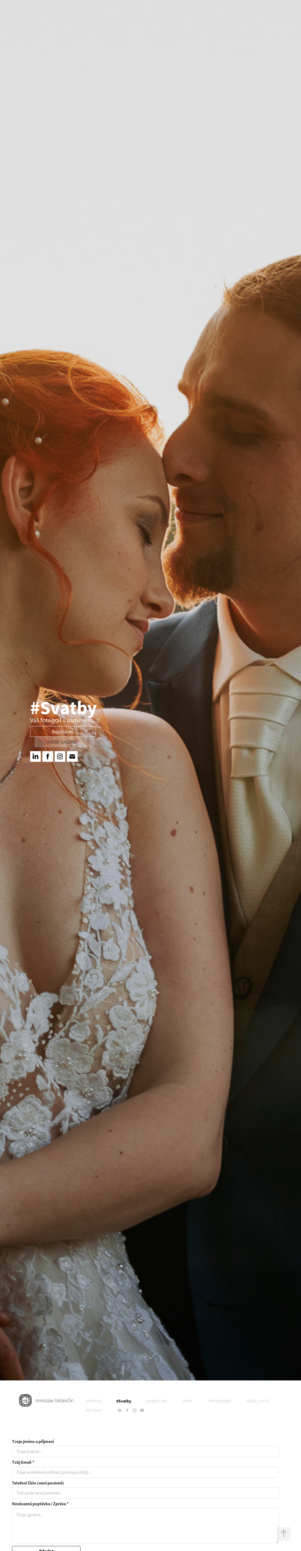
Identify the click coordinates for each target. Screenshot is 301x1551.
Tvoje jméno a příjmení (33, 1442)
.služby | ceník (257, 1401)
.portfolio (93, 1401)
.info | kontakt (219, 1401)
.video (187, 1401)
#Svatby (123, 1401)
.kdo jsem (93, 1410)
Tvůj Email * (23, 1462)
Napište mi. (63, 732)
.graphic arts (156, 1401)
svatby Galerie (61, 742)
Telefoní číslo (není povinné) (38, 1483)
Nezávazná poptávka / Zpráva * (40, 1504)
